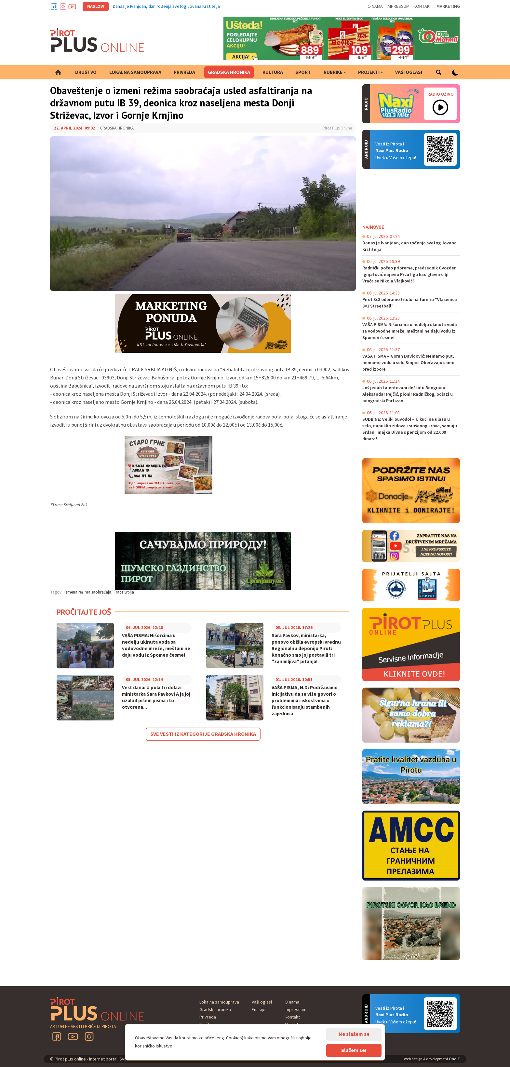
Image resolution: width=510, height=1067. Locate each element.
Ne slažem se (354, 1034)
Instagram (63, 6)
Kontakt (423, 6)
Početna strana (58, 72)
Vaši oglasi (408, 72)
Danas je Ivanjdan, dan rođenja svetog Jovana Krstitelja (166, 6)
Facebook (54, 6)
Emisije (258, 1009)
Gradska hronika (229, 72)
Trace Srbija (124, 592)
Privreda (184, 72)
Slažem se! (354, 1050)
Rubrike (333, 72)
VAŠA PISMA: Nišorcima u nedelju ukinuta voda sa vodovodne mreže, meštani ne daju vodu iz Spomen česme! (156, 646)
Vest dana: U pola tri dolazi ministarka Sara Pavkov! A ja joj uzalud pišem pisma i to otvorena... (156, 698)
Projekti (369, 72)
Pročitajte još (84, 612)
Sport (303, 72)
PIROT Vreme (411, 196)
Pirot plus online (97, 40)
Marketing (448, 6)
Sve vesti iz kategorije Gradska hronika (203, 734)
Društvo (86, 72)
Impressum (398, 6)
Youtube (72, 6)
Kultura (272, 72)
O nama (375, 6)
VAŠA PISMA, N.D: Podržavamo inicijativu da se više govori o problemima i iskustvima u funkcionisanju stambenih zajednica (305, 701)
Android (440, 149)
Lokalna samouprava (135, 72)
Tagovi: (56, 592)
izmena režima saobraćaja (87, 592)
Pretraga (439, 72)
